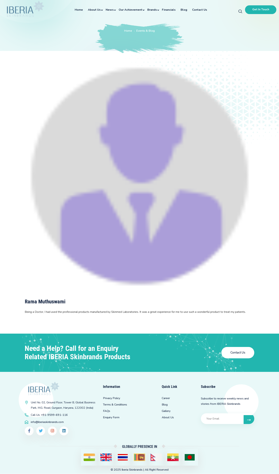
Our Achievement (130, 10)
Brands (151, 10)
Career (166, 398)
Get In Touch (260, 9)
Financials (168, 10)
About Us (93, 10)
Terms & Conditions (115, 405)
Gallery (166, 411)
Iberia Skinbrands (132, 470)
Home (78, 10)
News (109, 10)
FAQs (106, 411)
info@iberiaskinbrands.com (47, 422)
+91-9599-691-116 (54, 415)
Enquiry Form (111, 418)
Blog (183, 10)
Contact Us (199, 10)
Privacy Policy (111, 398)
